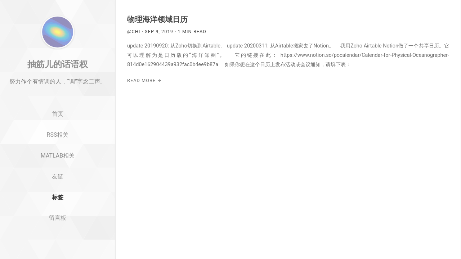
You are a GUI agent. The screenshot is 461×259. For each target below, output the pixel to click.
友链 (57, 199)
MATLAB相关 (58, 178)
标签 (57, 220)
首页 (57, 137)
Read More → (144, 80)
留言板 (57, 241)
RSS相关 (58, 157)
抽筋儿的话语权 (57, 87)
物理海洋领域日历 (157, 19)
